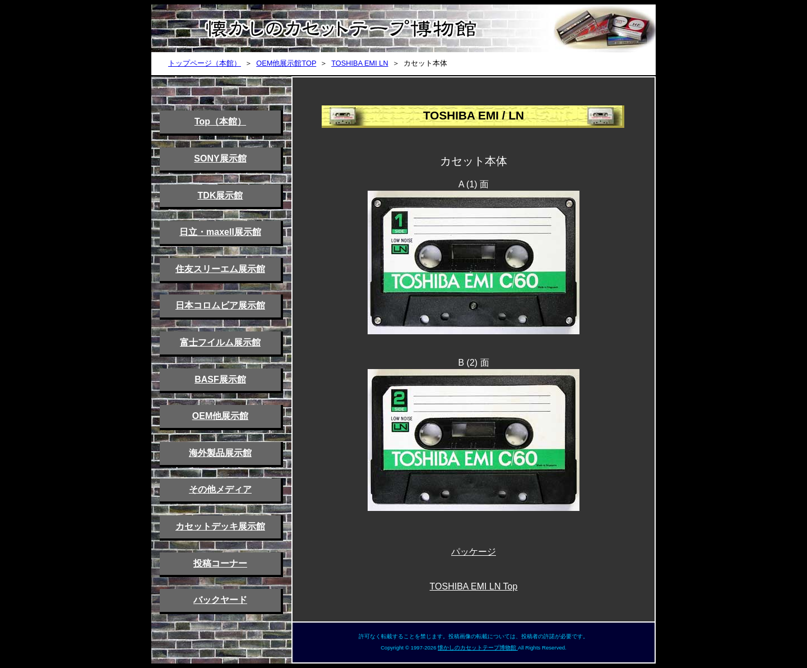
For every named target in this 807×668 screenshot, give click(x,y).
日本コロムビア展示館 (220, 305)
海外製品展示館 (220, 453)
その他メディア (220, 489)
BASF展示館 (220, 379)
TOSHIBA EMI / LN (473, 115)
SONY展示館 (220, 158)
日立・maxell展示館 (220, 232)
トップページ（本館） (204, 63)
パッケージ (473, 551)
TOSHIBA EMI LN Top (474, 586)
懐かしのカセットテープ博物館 (478, 647)
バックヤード (220, 600)
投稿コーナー (220, 563)
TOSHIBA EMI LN (359, 63)
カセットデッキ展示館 (220, 526)
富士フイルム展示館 (220, 342)
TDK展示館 (220, 195)
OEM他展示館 (220, 416)
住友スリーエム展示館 (220, 269)
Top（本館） (220, 121)
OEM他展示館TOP (286, 63)
